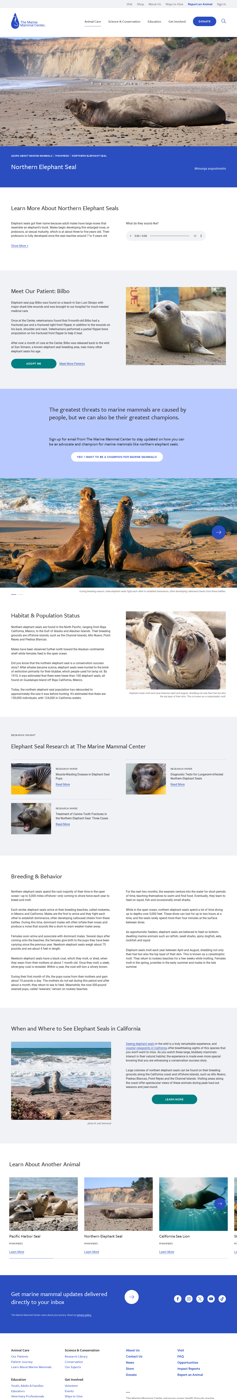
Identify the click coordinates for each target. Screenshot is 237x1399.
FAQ (180, 1356)
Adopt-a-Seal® (165, 13)
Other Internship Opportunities (175, 13)
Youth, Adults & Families (27, 1385)
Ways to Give (174, 4)
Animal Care (93, 21)
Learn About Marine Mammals (31, 156)
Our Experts (73, 1367)
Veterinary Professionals (27, 1396)
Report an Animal (200, 4)
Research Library (76, 1356)
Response (162, 13)
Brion (27, 9)
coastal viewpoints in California (146, 1048)
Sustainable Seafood (103, 17)
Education (162, 17)
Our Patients (19, 1356)
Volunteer (71, 1385)
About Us (154, 4)
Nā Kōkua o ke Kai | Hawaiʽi (107, 9)
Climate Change (100, 13)
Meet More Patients (72, 363)
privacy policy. (84, 1315)
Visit (129, 4)
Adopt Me (33, 363)
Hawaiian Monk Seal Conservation (112, 9)
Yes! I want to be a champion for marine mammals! (117, 457)
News (130, 1362)
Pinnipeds (162, 9)
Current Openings (167, 9)
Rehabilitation (99, 9)
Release (95, 13)
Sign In (221, 4)
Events (69, 1391)
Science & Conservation (124, 21)
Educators (18, 1391)
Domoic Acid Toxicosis (38, 9)
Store (130, 1368)
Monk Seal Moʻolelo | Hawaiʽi (108, 13)
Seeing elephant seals (140, 1044)
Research (162, 9)
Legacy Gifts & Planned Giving (175, 9)
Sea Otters (162, 13)
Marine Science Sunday (105, 9)
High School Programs (38, 9)
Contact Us (134, 1356)
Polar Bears (163, 17)
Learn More (174, 1099)
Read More (63, 784)
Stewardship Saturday (104, 13)
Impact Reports (188, 1368)
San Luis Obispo (34, 9)
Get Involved (177, 21)
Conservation (74, 1361)
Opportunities (187, 1362)
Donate (205, 21)
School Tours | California (106, 22)
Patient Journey (22, 1361)
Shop (140, 4)
